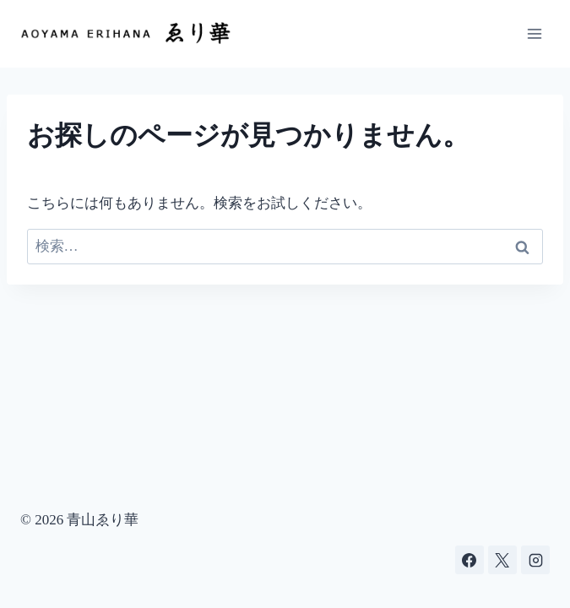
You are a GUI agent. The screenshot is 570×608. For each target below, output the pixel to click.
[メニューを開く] (534, 33)
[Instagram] (535, 560)
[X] (502, 560)
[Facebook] (469, 560)
